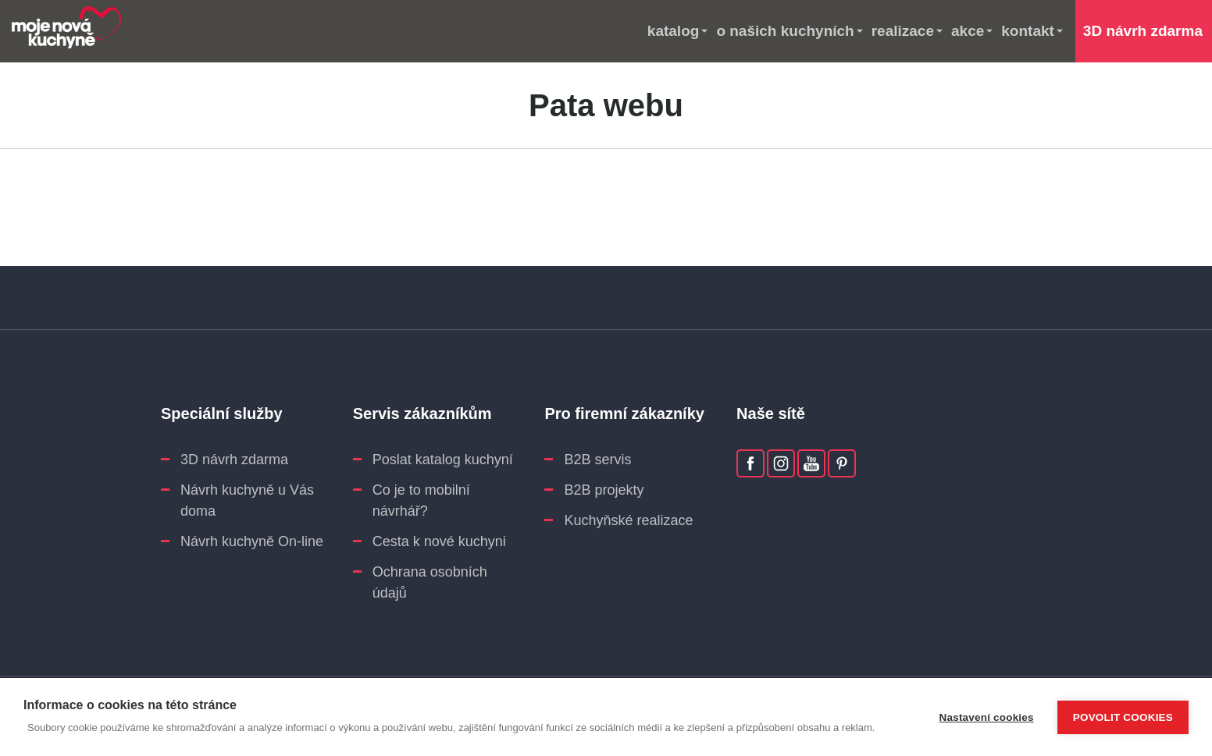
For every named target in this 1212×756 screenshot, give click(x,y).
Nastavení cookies (986, 717)
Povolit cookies (1123, 717)
